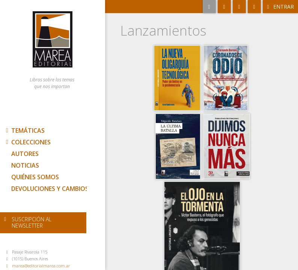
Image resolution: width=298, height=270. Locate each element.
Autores (25, 154)
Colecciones (27, 142)
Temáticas (24, 131)
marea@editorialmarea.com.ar (41, 265)
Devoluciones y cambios (50, 189)
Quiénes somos (35, 177)
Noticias (25, 165)
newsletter (31, 222)
